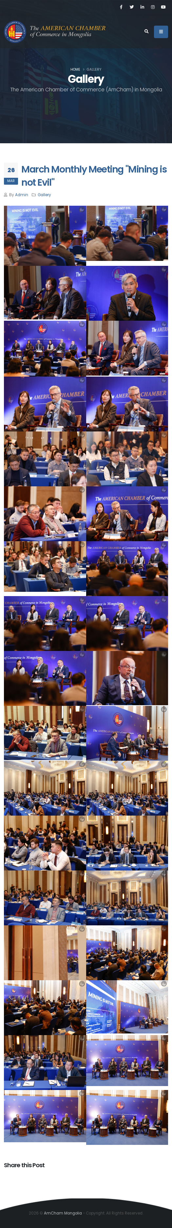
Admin (21, 194)
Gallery (44, 194)
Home (75, 69)
